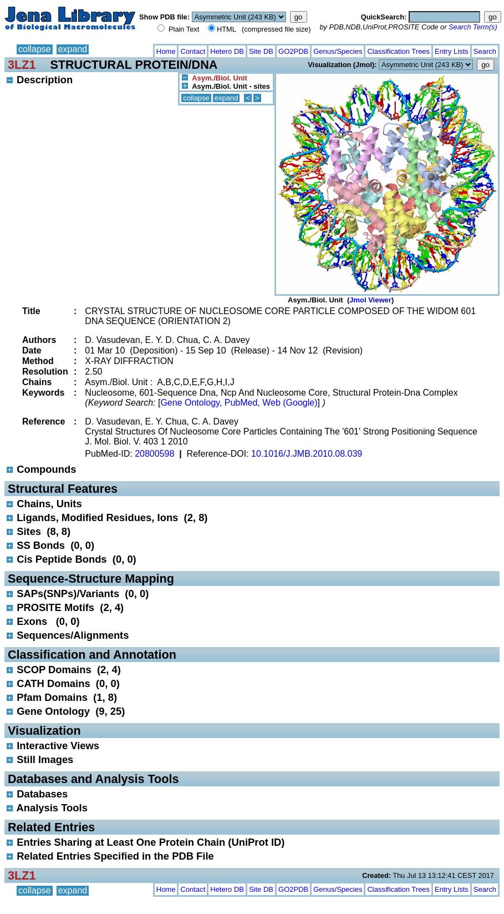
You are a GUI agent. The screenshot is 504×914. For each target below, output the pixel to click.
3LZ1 (21, 65)
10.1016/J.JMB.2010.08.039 (306, 453)
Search (485, 51)
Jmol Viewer (370, 300)
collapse (34, 49)
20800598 (154, 453)
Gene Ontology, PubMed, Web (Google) (238, 402)
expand (73, 49)
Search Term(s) (473, 27)
